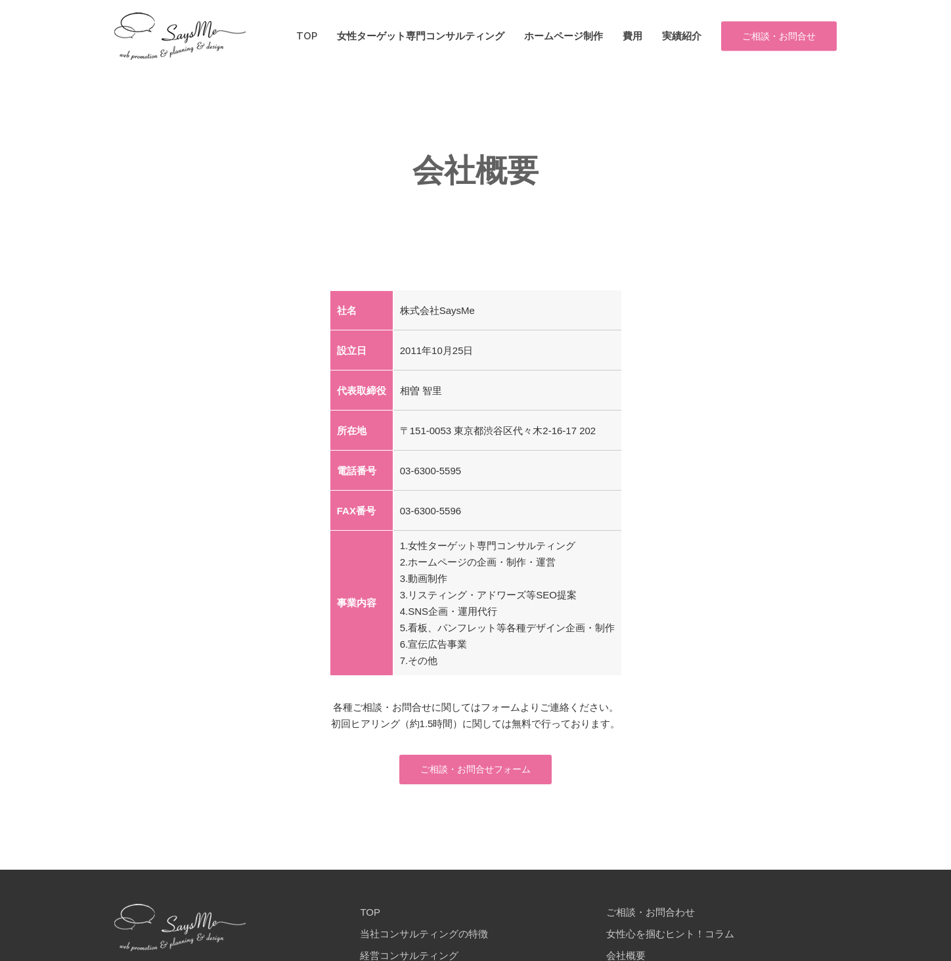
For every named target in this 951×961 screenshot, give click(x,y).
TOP (306, 36)
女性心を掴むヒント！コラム (670, 897)
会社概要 (626, 919)
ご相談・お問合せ (779, 36)
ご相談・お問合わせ (650, 876)
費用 (632, 36)
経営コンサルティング (409, 919)
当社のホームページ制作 (414, 941)
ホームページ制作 (563, 36)
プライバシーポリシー (655, 941)
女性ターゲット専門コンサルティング (420, 36)
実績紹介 (681, 36)
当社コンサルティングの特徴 (424, 897)
